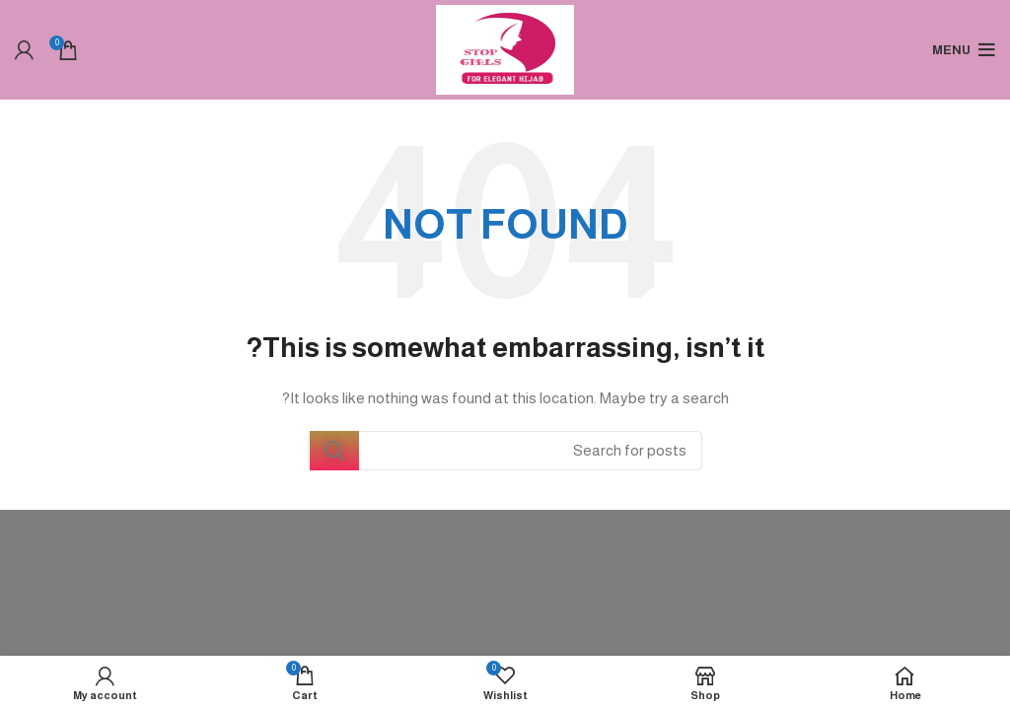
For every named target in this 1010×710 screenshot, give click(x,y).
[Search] (505, 450)
